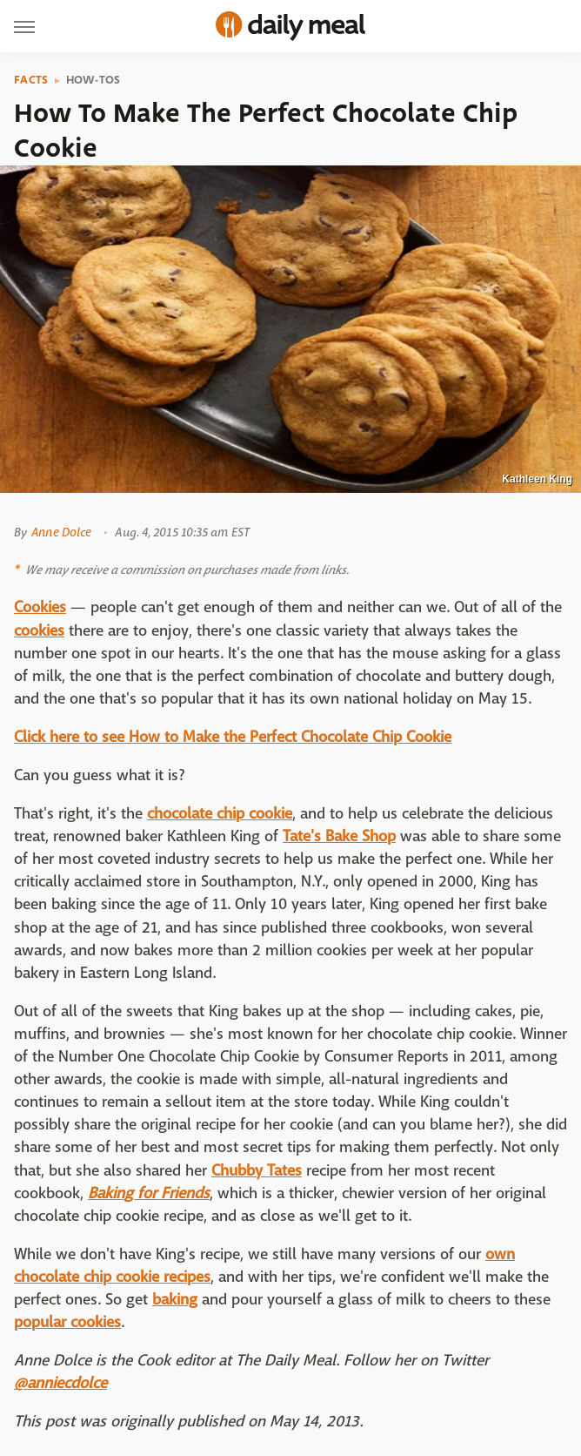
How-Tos (93, 80)
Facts (31, 80)
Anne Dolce (61, 532)
